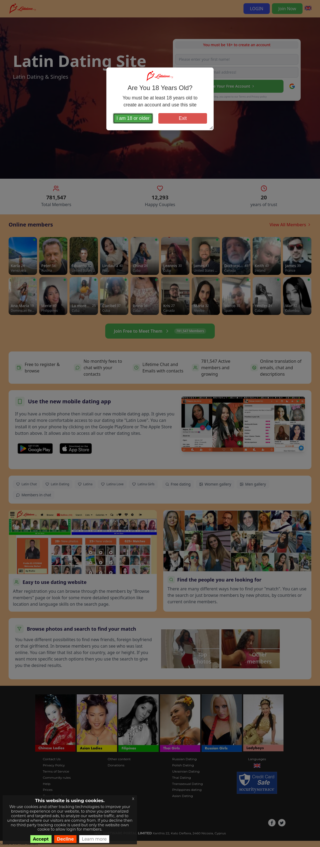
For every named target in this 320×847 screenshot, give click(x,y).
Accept (41, 839)
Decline (65, 839)
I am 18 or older (133, 118)
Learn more (94, 839)
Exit (183, 118)
